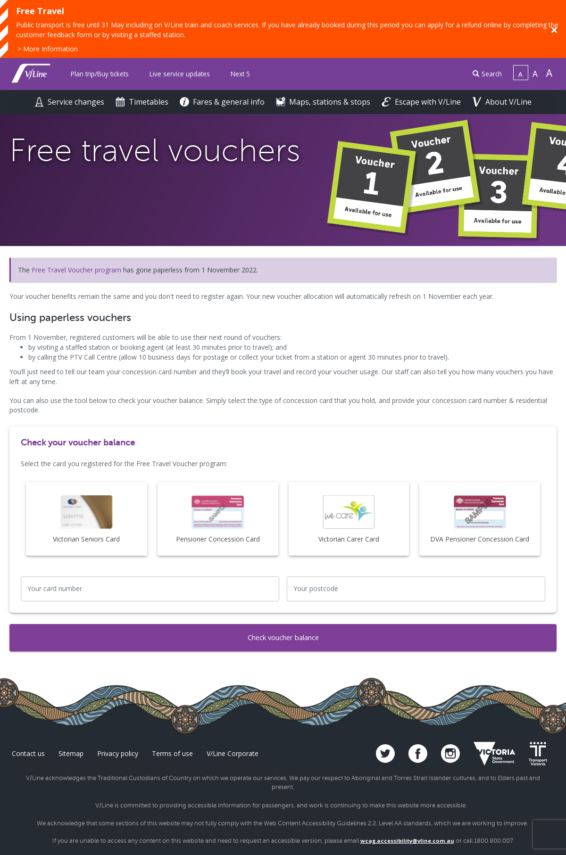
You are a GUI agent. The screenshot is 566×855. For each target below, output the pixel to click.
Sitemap (70, 753)
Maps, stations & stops (324, 102)
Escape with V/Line (422, 102)
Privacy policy (117, 753)
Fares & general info (223, 102)
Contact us (28, 753)
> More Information (47, 48)
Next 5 (240, 73)
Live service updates (180, 73)
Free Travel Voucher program (76, 269)
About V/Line (502, 102)
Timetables (143, 102)
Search (487, 73)
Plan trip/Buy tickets (100, 73)
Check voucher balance (283, 637)
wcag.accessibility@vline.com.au (407, 840)
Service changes (70, 102)
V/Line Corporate (232, 753)
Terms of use (172, 753)
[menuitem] (99, 74)
